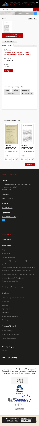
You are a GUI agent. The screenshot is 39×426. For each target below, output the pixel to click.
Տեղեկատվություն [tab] (19, 45)
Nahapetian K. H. (27, 93)
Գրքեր (4, 250)
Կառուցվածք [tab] (32, 45)
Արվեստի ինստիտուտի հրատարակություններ (18, 274)
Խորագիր (5, 312)
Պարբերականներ (8, 257)
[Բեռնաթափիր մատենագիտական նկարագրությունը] (9, 159)
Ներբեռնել (9, 41)
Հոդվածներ (6, 253)
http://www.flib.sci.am (9, 216)
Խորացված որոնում (24, 13)
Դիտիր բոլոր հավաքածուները (12, 287)
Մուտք (4, 351)
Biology (7, 90)
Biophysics (25, 90)
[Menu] (36, 1)
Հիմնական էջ (6, 239)
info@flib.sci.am (7, 207)
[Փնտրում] (36, 9)
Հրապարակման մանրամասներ (13, 298)
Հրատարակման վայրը (10, 316)
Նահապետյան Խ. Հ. (12, 93)
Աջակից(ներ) (6, 309)
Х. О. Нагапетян (9, 60)
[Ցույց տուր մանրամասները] (17, 159)
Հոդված (6, 66)
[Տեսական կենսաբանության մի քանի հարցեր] (27, 134)
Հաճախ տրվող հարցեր (10, 334)
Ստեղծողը (5, 305)
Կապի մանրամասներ (9, 338)
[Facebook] (3, 220)
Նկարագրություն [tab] (7, 45)
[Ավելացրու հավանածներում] (35, 18)
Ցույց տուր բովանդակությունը (12, 35)
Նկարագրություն (8, 331)
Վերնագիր (5, 301)
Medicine (16, 90)
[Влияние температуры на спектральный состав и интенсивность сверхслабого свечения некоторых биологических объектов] (11, 134)
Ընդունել (26, 420)
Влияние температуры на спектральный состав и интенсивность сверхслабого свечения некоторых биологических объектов (10, 147)
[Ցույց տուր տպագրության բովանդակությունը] (13, 159)
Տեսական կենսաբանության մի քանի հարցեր (27, 147)
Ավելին (29, 164)
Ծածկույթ (5, 320)
